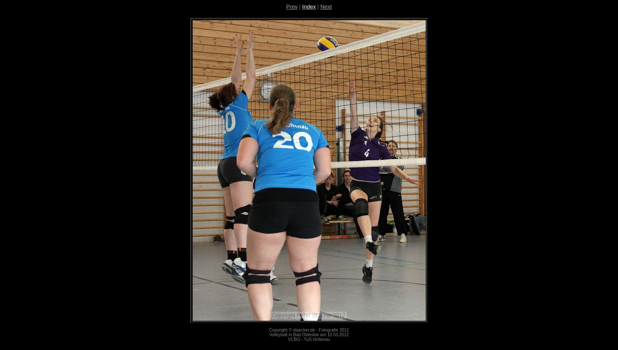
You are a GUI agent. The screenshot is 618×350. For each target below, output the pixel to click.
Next (326, 6)
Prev (292, 6)
